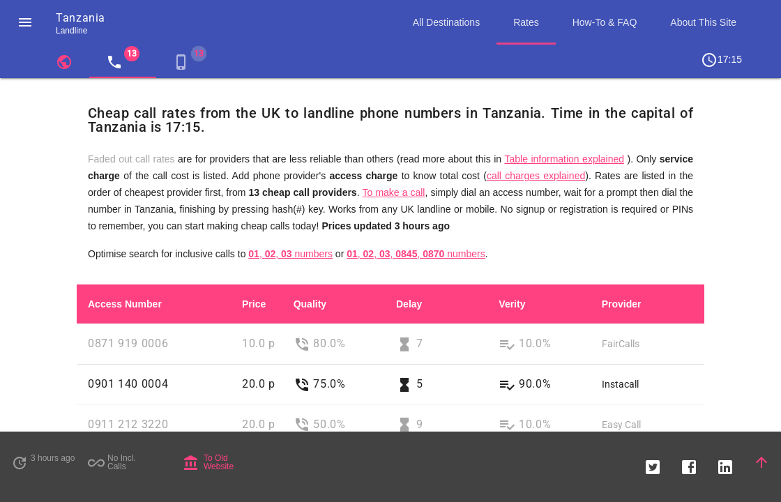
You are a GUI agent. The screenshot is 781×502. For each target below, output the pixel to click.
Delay (409, 304)
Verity (512, 304)
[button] (25, 22)
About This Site (703, 22)
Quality (310, 304)
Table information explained (564, 159)
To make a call (394, 192)
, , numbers (290, 253)
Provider (622, 304)
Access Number (125, 304)
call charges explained (536, 175)
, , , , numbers (416, 253)
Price (254, 304)
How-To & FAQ (605, 22)
